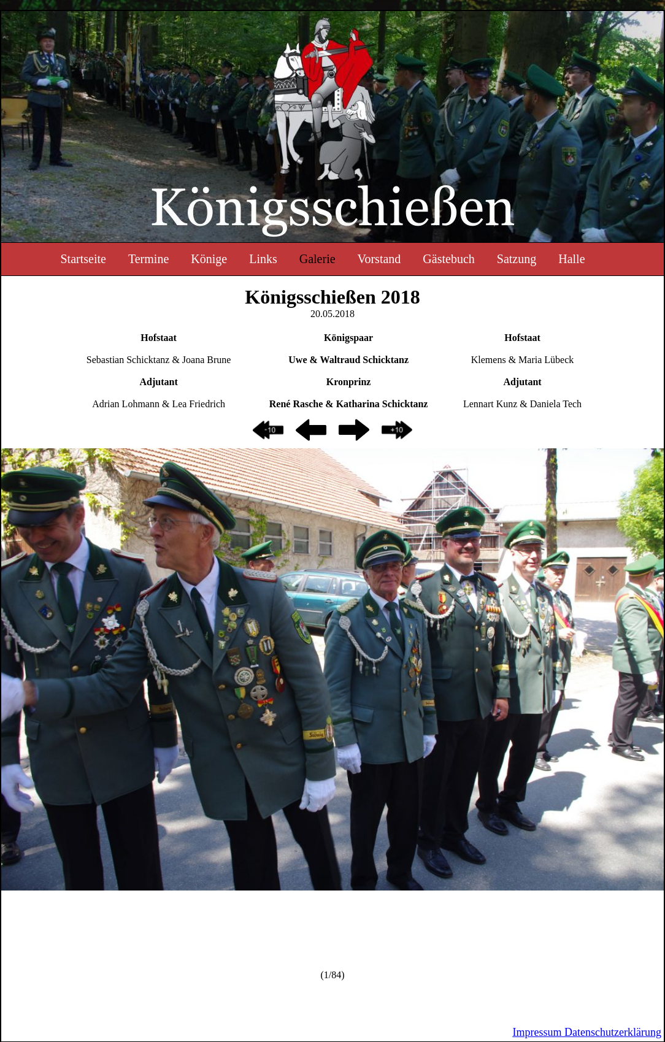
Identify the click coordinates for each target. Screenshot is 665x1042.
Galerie (317, 259)
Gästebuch (448, 259)
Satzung (516, 259)
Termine (148, 259)
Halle (571, 259)
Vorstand (379, 259)
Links (263, 259)
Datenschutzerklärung (611, 1032)
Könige (209, 259)
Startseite (83, 259)
